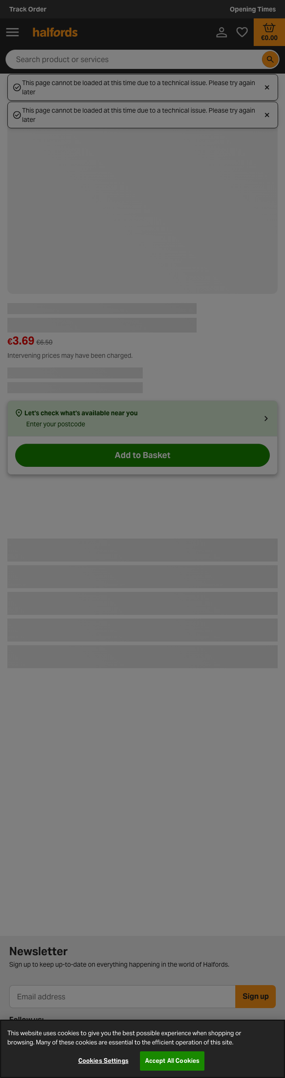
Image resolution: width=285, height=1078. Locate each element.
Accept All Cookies (172, 1061)
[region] (142, 1049)
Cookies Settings (103, 1061)
